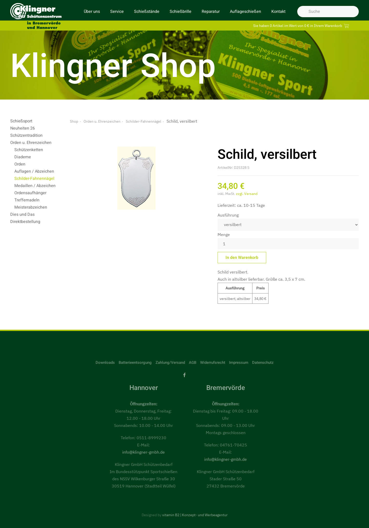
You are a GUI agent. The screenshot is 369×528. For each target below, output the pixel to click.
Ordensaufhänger (30, 193)
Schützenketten (28, 150)
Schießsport (21, 121)
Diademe (22, 157)
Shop (74, 121)
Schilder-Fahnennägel (34, 178)
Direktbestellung (25, 222)
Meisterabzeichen (30, 207)
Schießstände (146, 11)
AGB (192, 362)
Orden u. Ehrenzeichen (31, 143)
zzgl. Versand (247, 193)
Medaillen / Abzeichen (35, 186)
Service (117, 11)
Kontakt (278, 11)
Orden (19, 164)
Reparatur (211, 11)
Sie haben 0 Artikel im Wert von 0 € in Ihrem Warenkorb (302, 25)
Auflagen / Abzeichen (34, 171)
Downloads (105, 362)
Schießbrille (180, 11)
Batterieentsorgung (135, 362)
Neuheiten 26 (22, 128)
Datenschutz (263, 362)
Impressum (238, 362)
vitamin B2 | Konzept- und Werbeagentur (195, 515)
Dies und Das (22, 214)
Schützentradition (26, 135)
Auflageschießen (245, 11)
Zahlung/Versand (170, 362)
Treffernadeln (26, 200)
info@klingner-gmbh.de (143, 452)
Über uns (92, 11)
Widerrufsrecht (212, 362)
